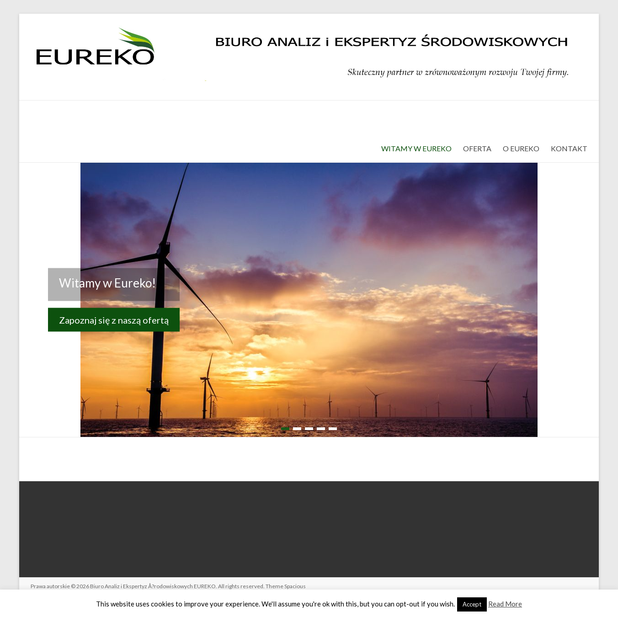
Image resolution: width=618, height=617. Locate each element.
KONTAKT (569, 148)
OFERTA (477, 148)
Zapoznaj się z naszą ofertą (114, 319)
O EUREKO (521, 148)
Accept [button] (472, 604)
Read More (505, 604)
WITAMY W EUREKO (416, 148)
